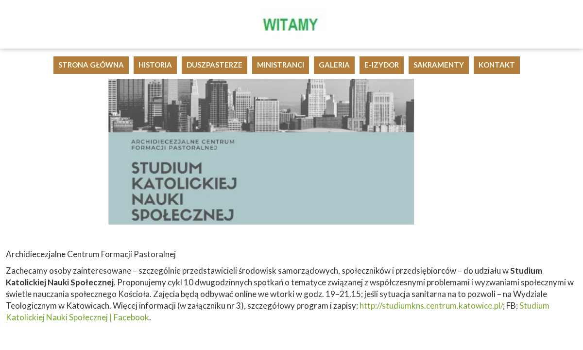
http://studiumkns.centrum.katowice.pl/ (431, 305)
